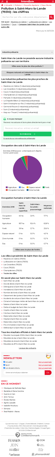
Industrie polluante (10, 52)
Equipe (22, 424)
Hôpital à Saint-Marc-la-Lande (15, 319)
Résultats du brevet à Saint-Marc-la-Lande (20, 341)
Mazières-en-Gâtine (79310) (14, 259)
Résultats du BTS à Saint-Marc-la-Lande (19, 344)
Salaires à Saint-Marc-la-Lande (15, 304)
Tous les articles (13, 426)
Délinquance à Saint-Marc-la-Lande (17, 287)
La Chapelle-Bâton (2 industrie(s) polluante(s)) (21, 101)
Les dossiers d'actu (11, 368)
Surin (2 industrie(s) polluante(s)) (16, 109)
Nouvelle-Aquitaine (31, 5)
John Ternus (9, 397)
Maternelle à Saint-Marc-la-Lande (16, 316)
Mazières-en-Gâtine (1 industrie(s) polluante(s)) (21, 86)
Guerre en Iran (9, 394)
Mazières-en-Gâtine (19, 22)
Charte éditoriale (31, 424)
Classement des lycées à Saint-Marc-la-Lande (21, 296)
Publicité (40, 424)
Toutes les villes (10, 273)
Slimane (7, 409)
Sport (6, 365)
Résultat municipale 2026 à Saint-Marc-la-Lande (22, 335)
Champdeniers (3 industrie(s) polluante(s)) (20, 95)
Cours (14, 24)
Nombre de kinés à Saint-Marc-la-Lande (19, 293)
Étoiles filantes (9, 400)
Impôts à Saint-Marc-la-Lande (15, 310)
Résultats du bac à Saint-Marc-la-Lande (18, 338)
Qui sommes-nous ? (12, 424)
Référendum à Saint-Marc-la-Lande (17, 328)
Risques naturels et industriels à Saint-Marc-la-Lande (27, 73)
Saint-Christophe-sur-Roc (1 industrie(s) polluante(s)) (24, 104)
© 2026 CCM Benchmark (27, 430)
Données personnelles (40, 426)
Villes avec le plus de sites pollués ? (27, 66)
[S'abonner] (27, 372)
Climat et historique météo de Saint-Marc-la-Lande (23, 301)
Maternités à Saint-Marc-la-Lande (16, 322)
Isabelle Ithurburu (11, 406)
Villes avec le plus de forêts (27, 250)
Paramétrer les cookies (12, 428)
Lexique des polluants (27, 348)
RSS (20, 426)
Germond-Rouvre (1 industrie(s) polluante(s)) (20, 107)
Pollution (18, 5)
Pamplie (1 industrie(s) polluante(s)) (17, 98)
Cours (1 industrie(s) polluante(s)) (16, 92)
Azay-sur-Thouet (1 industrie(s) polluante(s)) (20, 112)
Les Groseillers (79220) (12, 265)
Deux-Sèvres (46, 5)
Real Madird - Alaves (12, 412)
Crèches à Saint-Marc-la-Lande (15, 313)
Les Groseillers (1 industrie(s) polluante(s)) (19, 89)
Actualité (8, 5)
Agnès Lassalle (9, 403)
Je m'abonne (25, 134)
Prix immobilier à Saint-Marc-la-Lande (18, 325)
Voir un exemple (45, 362)
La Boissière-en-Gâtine (38, 22)
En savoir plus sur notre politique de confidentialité (19, 138)
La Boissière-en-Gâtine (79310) (15, 262)
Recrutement (27, 426)
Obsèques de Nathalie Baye (15, 388)
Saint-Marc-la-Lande (11, 281)
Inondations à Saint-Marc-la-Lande (17, 290)
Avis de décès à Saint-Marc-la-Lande (17, 284)
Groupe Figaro (45, 428)
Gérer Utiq (24, 428)
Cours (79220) (9, 268)
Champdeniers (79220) (12, 270)
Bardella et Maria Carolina (14, 391)
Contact (47, 424)
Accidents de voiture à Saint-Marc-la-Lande (20, 298)
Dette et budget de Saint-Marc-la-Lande (19, 307)
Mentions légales (34, 428)
